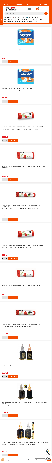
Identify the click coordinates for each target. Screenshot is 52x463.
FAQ (4, 436)
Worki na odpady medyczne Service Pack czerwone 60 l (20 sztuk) (38, 127)
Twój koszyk (38, 428)
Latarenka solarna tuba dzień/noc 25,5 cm (13, 400)
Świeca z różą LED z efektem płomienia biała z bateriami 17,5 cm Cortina (38, 322)
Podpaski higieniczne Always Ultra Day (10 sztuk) (39, 49)
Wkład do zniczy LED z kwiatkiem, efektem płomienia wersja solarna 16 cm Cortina (13, 205)
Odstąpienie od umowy (9, 435)
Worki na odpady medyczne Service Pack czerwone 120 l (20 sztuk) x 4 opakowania (11, 127)
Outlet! (37, 21)
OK (48, 459)
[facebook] (25, 455)
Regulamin (6, 428)
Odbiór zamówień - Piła (9, 433)
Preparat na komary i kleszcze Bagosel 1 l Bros (38, 400)
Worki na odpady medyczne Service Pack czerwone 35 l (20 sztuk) (11, 166)
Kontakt (37, 426)
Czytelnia (37, 429)
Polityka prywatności (8, 429)
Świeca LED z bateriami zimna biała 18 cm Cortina (39, 244)
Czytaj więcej (40, 459)
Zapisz (19, 445)
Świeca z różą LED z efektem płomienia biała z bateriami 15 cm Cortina (12, 361)
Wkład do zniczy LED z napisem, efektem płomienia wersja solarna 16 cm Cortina (39, 205)
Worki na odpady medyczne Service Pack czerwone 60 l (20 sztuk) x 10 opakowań (11, 88)
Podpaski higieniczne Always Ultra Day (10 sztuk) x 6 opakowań (13, 49)
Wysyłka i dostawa (8, 431)
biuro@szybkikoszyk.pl (21, 4)
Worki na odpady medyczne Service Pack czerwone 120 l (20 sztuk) (38, 166)
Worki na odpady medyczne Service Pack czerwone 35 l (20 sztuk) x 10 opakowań (37, 88)
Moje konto (45, 4)
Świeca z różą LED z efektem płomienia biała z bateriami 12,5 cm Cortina (12, 322)
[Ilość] (5, 61)
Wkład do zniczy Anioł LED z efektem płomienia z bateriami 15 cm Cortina (38, 283)
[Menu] (50, 449)
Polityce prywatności (30, 451)
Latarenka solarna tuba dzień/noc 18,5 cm (39, 361)
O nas (4, 426)
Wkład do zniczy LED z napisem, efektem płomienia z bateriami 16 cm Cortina (12, 244)
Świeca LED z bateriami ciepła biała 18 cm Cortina (13, 283)
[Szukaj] (46, 13)
